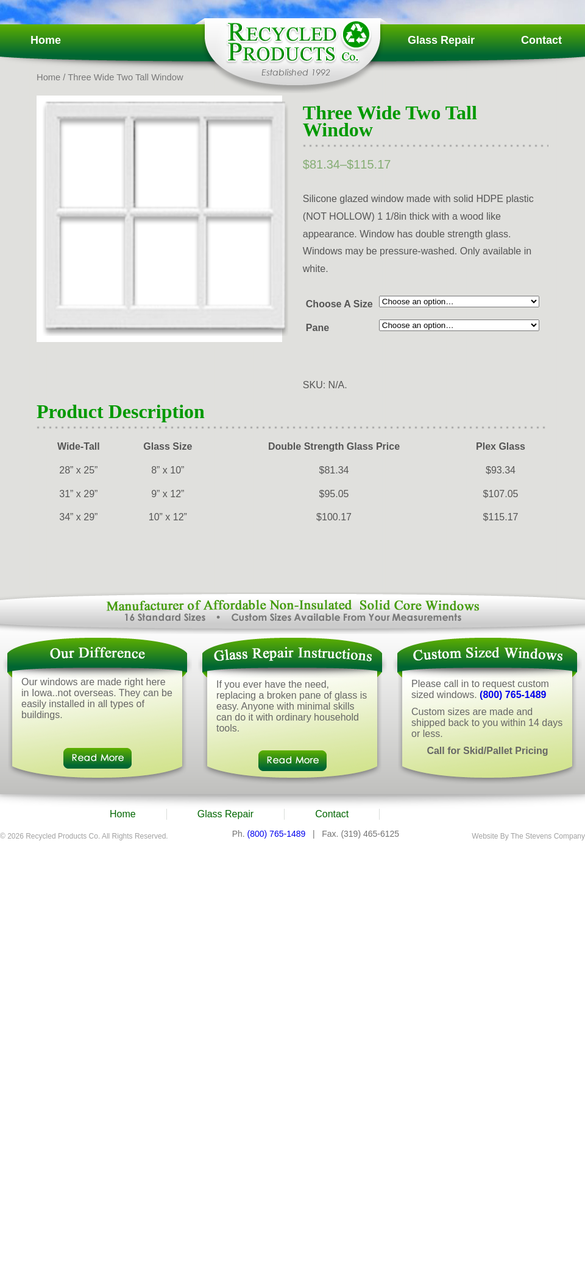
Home (45, 40)
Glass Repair (441, 40)
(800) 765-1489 (513, 695)
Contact (541, 40)
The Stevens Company (548, 836)
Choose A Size (339, 304)
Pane (317, 328)
